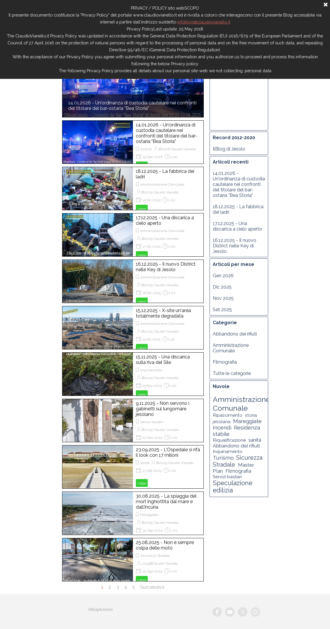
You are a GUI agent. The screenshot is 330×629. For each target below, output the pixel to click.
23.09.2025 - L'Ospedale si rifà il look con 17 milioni (168, 452)
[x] (242, 612)
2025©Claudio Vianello (160, 563)
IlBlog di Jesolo (229, 149)
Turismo (223, 457)
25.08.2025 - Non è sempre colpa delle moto (165, 545)
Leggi (141, 209)
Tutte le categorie (232, 373)
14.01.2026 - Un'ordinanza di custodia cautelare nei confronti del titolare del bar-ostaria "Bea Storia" (132, 105)
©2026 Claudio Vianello (177, 149)
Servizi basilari (151, 422)
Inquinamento (151, 370)
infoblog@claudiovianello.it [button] (203, 21)
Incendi (146, 149)
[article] (133, 142)
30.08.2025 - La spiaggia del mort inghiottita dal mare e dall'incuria (166, 501)
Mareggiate (149, 515)
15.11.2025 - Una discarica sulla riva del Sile (163, 359)
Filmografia (225, 362)
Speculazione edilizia (233, 486)
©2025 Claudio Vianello (160, 192)
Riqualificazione (229, 440)
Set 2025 (222, 309)
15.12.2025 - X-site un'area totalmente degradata (163, 313)
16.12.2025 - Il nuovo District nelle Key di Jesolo (166, 266)
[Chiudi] (326, 4)
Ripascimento (227, 415)
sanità (144, 463)
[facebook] (217, 612)
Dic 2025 (222, 287)
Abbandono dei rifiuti (235, 334)
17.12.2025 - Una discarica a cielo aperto (237, 226)
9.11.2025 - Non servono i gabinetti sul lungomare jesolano (162, 408)
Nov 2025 (223, 298)
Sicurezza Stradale (155, 556)
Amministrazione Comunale (162, 184)
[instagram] (255, 612)
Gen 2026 (223, 275)
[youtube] (230, 612)
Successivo (152, 587)
